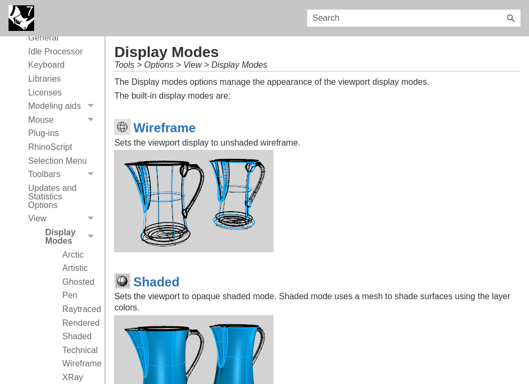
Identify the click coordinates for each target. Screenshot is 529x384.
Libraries (44, 78)
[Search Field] (413, 18)
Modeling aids (64, 106)
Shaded (77, 336)
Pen (69, 295)
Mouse (64, 120)
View (64, 219)
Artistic (75, 268)
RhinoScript (50, 146)
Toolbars (64, 174)
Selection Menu (57, 160)
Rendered (81, 322)
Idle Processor (55, 51)
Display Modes (72, 237)
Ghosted (78, 281)
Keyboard (46, 64)
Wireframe (81, 363)
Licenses (45, 92)
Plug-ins (43, 133)
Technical (80, 350)
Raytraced (81, 309)
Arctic (73, 254)
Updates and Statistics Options (52, 196)
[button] (510, 18)
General (43, 37)
